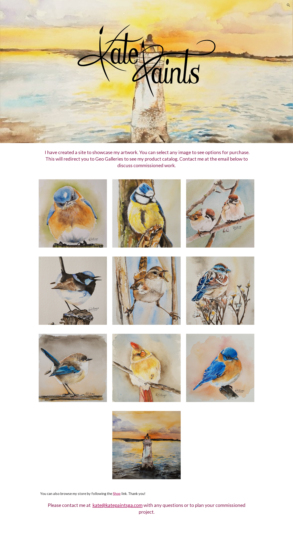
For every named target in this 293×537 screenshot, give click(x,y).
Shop (117, 494)
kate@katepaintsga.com (117, 505)
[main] (146, 159)
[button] (288, 5)
